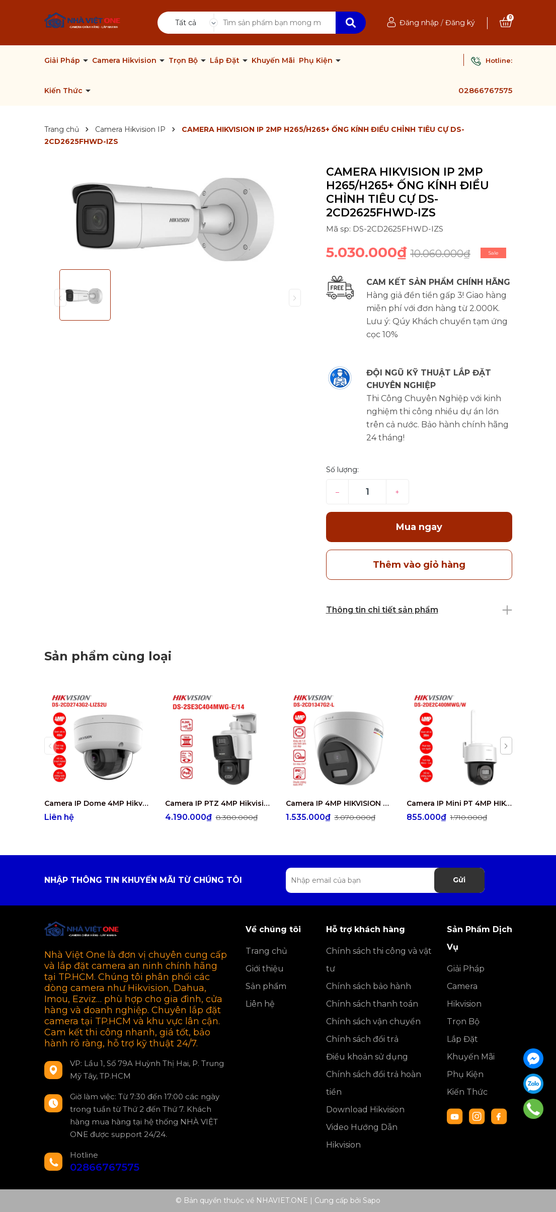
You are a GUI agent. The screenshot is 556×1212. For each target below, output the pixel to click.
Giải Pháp (63, 60)
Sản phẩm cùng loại (108, 656)
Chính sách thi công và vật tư (379, 959)
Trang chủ (266, 951)
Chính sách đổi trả (362, 1039)
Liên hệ (260, 1004)
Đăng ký (460, 22)
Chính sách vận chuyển (373, 1021)
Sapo (371, 1200)
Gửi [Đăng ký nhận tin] (459, 879)
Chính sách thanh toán (372, 1004)
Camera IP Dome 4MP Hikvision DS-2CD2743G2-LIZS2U (97, 803)
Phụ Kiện (317, 60)
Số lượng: (342, 469)
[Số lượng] (367, 491)
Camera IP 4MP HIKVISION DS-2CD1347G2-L (338, 803)
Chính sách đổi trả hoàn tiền (373, 1083)
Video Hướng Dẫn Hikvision (362, 1136)
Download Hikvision (365, 1109)
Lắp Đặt (226, 60)
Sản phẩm (266, 986)
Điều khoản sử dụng (367, 1057)
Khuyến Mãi (273, 60)
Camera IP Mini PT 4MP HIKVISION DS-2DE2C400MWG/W (459, 803)
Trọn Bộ (184, 60)
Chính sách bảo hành (368, 986)
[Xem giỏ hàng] (506, 22)
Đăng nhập (419, 22)
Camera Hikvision (125, 60)
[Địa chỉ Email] (385, 880)
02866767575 (485, 90)
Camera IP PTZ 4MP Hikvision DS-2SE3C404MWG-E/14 (218, 803)
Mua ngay (419, 527)
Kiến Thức (64, 90)
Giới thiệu (265, 968)
